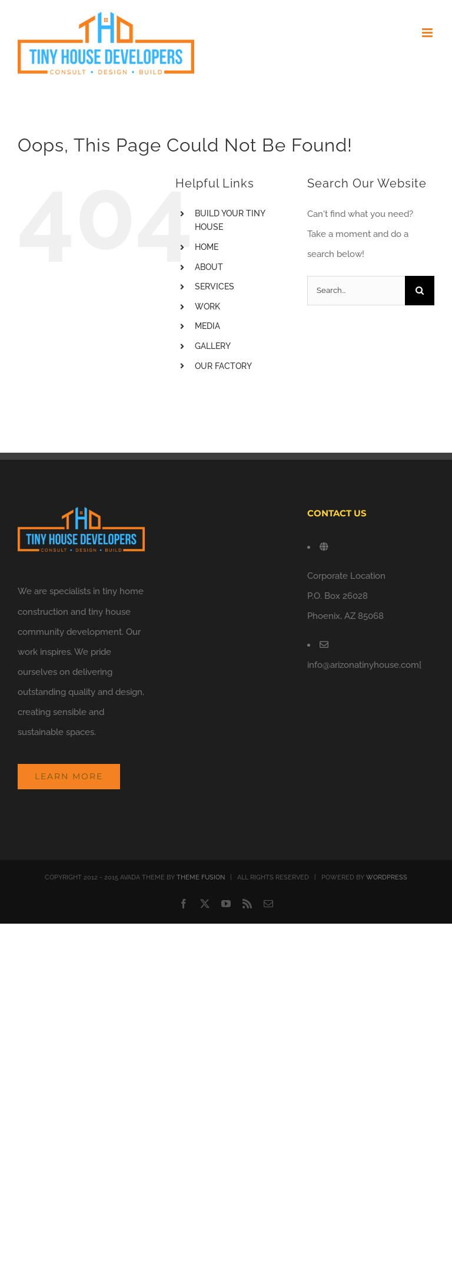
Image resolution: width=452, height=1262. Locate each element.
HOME (206, 247)
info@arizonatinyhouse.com (363, 665)
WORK (207, 306)
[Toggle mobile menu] (428, 33)
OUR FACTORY (223, 366)
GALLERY (213, 346)
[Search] (419, 290)
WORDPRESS (386, 877)
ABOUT (209, 267)
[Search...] (356, 290)
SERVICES (214, 286)
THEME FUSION (201, 877)
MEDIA (207, 326)
